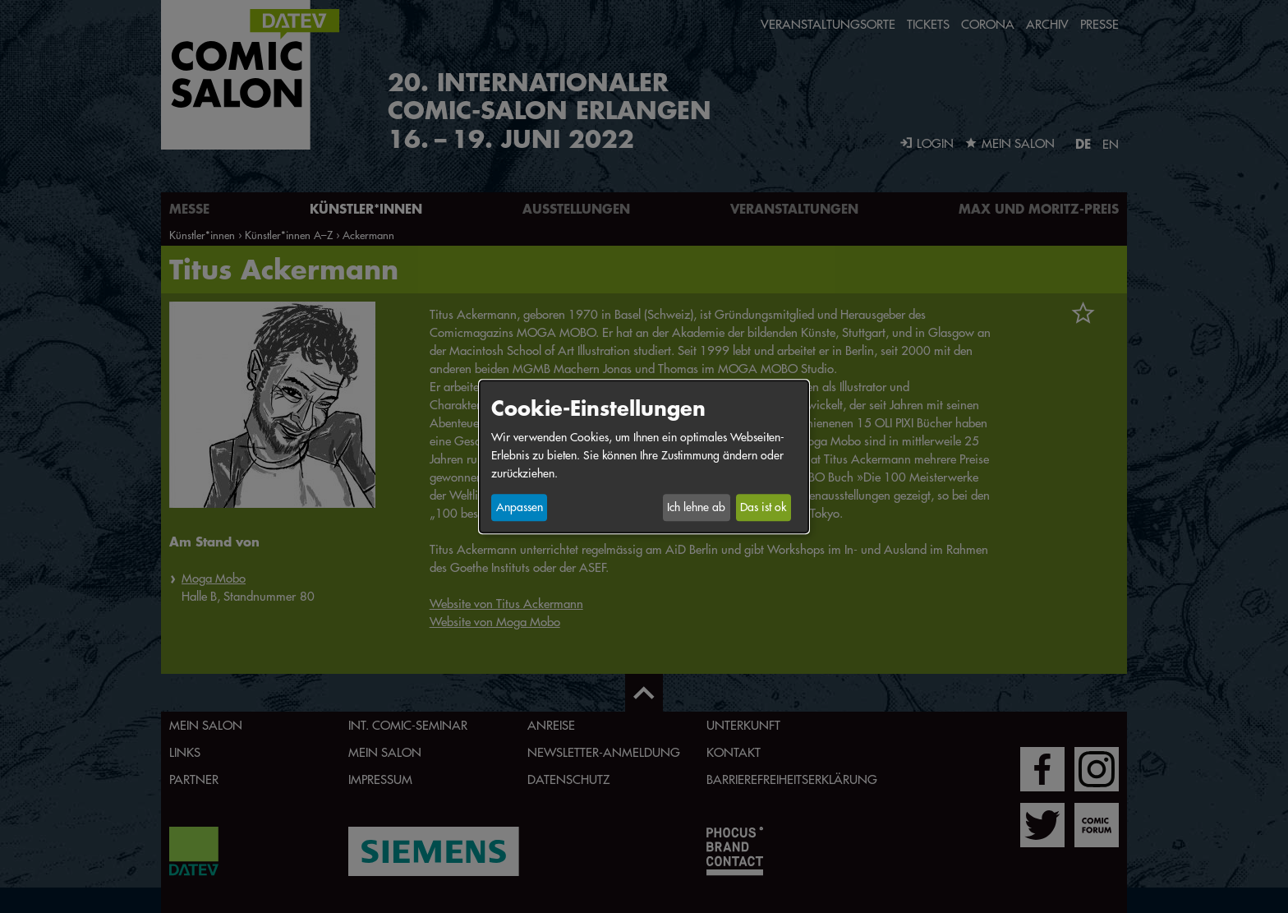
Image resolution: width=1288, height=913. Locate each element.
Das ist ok (763, 507)
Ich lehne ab (696, 507)
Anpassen (519, 507)
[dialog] (644, 456)
